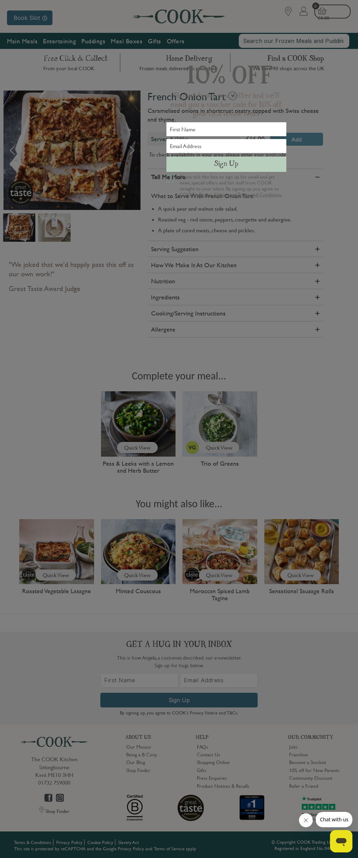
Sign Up (226, 164)
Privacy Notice (213, 194)
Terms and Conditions (259, 194)
